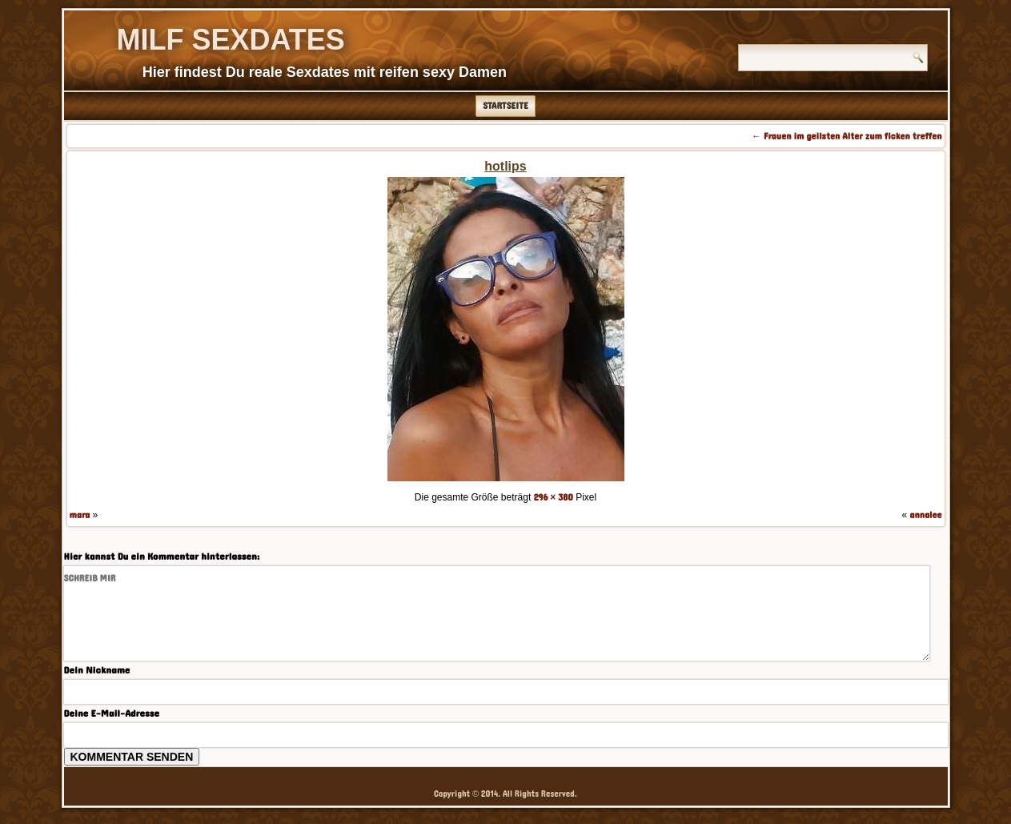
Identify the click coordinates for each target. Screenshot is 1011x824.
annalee (925, 515)
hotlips (505, 166)
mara (80, 515)
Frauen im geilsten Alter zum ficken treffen (846, 136)
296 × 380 (553, 497)
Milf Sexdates (231, 39)
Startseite (505, 106)
